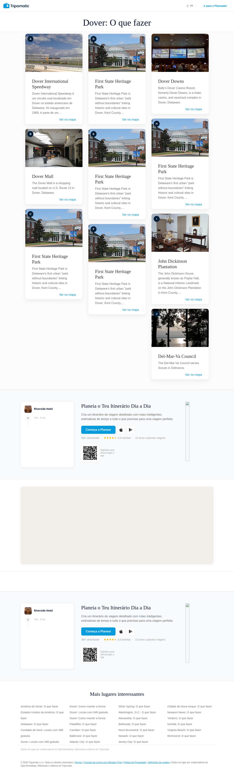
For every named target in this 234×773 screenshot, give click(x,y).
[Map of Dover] (117, 525)
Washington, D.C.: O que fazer (137, 712)
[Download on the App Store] (121, 432)
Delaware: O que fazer (34, 724)
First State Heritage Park (50, 259)
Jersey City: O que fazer (133, 741)
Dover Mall (42, 176)
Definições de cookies (159, 762)
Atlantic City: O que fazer (85, 741)
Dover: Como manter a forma (87, 706)
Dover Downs (171, 81)
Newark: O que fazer (131, 735)
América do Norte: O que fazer (39, 706)
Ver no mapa (67, 119)
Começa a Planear (98, 432)
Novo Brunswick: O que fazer (136, 730)
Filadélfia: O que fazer (83, 724)
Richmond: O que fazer (181, 735)
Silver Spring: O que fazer (134, 706)
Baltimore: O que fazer (83, 735)
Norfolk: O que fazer (179, 724)
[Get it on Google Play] (131, 432)
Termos (78, 762)
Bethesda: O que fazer (132, 724)
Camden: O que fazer (83, 730)
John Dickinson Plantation (172, 264)
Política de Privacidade (135, 762)
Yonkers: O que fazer (180, 718)
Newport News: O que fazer (184, 712)
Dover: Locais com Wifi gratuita (40, 741)
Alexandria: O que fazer (133, 718)
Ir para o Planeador (215, 5)
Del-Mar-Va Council (177, 356)
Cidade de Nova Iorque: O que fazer (189, 706)
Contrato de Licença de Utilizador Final (103, 762)
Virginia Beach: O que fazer (184, 730)
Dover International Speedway (50, 84)
